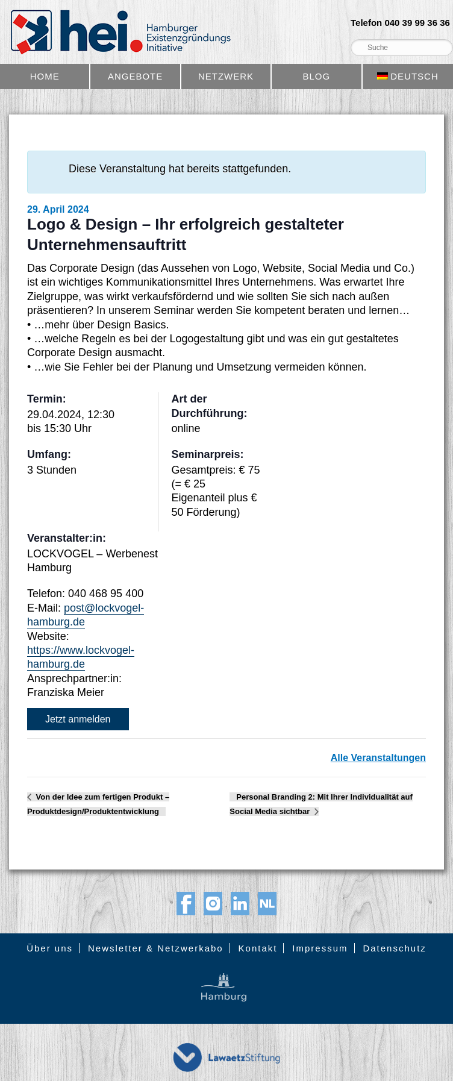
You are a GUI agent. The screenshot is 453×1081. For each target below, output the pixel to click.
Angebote (135, 76)
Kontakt (258, 948)
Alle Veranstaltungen (378, 758)
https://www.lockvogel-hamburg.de (80, 657)
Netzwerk (226, 76)
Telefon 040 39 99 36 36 (400, 23)
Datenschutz (394, 948)
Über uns (50, 948)
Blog (317, 76)
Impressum (320, 948)
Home (45, 76)
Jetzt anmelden (78, 719)
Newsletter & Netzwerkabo (155, 948)
